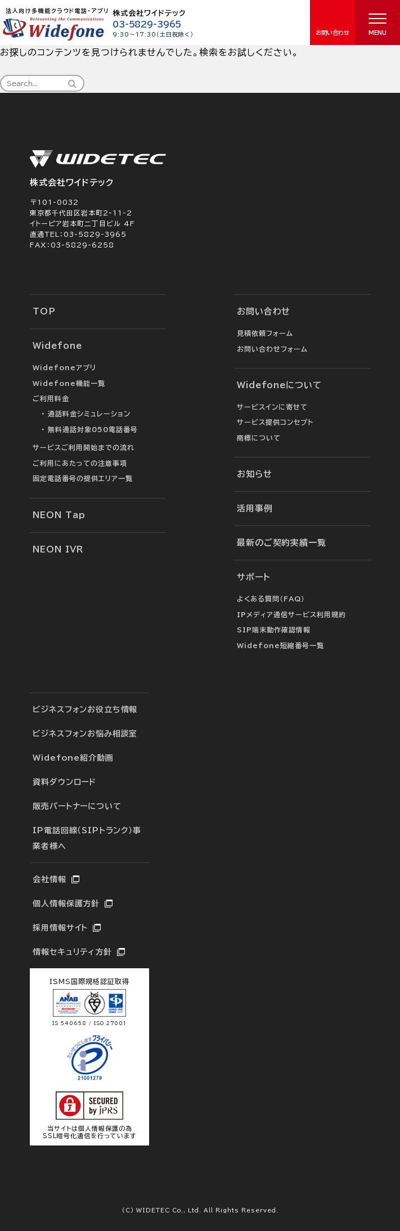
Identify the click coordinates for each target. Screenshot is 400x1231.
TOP (44, 311)
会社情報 (49, 879)
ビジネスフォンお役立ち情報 (85, 709)
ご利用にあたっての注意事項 (80, 463)
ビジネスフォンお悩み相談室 (85, 734)
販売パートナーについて (77, 806)
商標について (259, 437)
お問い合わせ (263, 311)
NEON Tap (59, 515)
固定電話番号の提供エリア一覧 (83, 478)
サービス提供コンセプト (275, 422)
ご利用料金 (51, 398)
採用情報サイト (60, 928)
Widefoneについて (279, 385)
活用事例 (255, 508)
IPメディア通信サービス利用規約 (291, 614)
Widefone (57, 346)
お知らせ (254, 474)
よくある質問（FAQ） (271, 598)
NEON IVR (58, 549)
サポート (254, 577)
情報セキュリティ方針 (72, 952)
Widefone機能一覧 (69, 383)
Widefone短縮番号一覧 (280, 645)
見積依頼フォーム (265, 333)
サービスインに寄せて (272, 406)
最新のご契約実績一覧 (281, 542)
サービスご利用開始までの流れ (83, 447)
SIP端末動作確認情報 (274, 629)
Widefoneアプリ (64, 367)
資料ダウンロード (64, 782)
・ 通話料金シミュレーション (86, 413)
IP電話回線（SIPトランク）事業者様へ (87, 838)
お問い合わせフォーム (272, 348)
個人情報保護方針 (66, 903)
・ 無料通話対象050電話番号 (89, 429)
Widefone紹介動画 (73, 758)
